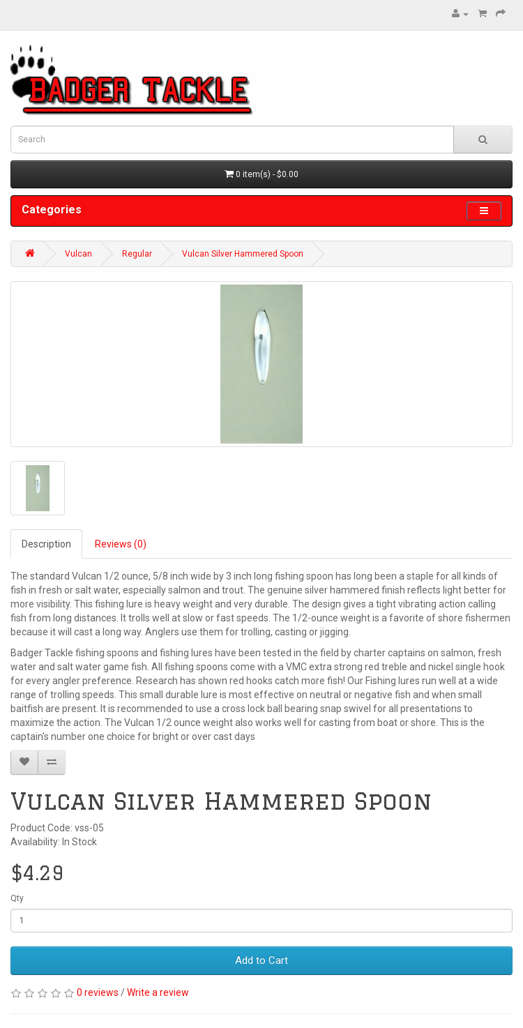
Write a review (158, 992)
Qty (17, 898)
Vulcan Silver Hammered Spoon (242, 254)
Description (46, 544)
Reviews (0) (120, 544)
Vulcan (78, 254)
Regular (137, 254)
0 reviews (98, 992)
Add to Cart (261, 960)
